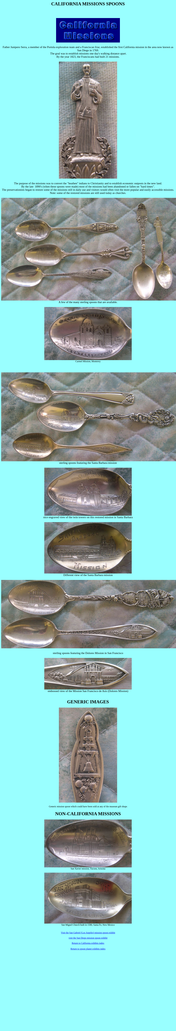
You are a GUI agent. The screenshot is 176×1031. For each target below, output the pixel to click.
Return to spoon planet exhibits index (88, 949)
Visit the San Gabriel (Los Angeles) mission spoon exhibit (88, 932)
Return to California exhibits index (88, 943)
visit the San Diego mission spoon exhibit (88, 938)
